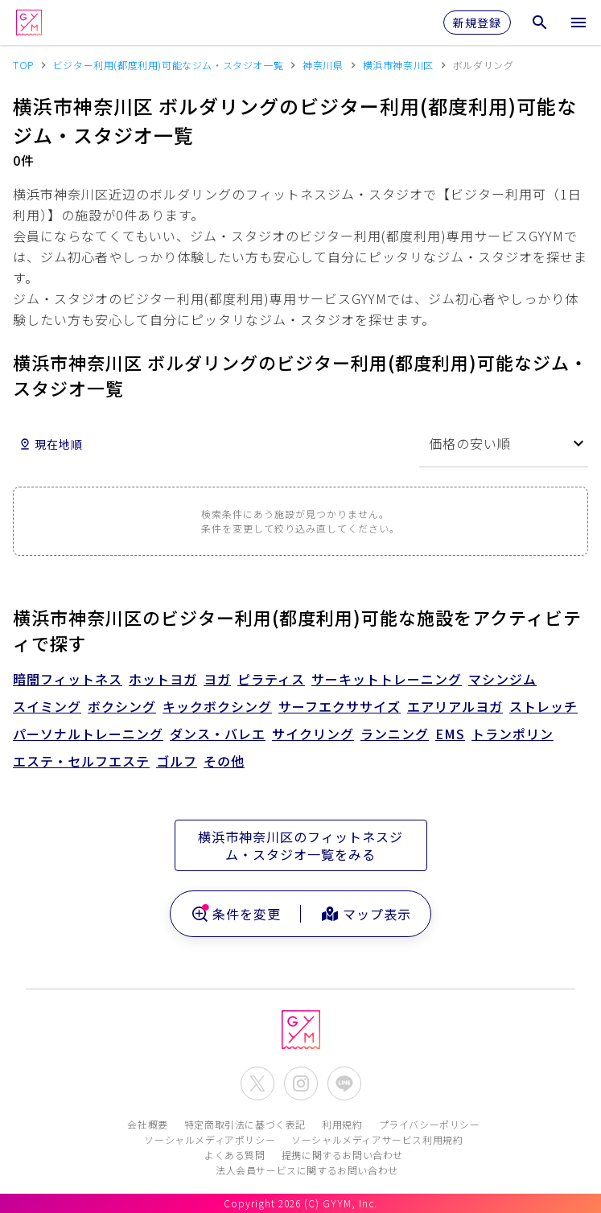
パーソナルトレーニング (88, 733)
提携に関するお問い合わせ (342, 1155)
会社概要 (147, 1124)
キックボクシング (217, 706)
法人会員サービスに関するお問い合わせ (307, 1170)
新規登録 (477, 22)
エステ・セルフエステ (81, 761)
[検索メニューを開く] (540, 22)
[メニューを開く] (578, 22)
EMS (450, 733)
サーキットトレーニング (386, 679)
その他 (224, 761)
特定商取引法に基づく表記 (245, 1124)
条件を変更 (235, 913)
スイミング (47, 706)
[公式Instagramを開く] (301, 1083)
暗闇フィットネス (67, 679)
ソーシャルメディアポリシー (209, 1139)
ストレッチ (543, 706)
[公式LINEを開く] (344, 1083)
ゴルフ (176, 761)
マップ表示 (365, 913)
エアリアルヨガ (455, 706)
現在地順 (51, 444)
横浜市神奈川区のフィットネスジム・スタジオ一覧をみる (300, 845)
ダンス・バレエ (218, 733)
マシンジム (502, 679)
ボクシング (122, 706)
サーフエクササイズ (339, 706)
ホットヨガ (163, 679)
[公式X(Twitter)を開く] (257, 1083)
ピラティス (271, 679)
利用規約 (342, 1124)
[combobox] (503, 443)
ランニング (394, 733)
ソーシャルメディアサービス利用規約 (377, 1139)
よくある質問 (235, 1155)
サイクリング (313, 733)
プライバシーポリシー (429, 1124)
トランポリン (512, 733)
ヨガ (217, 679)
